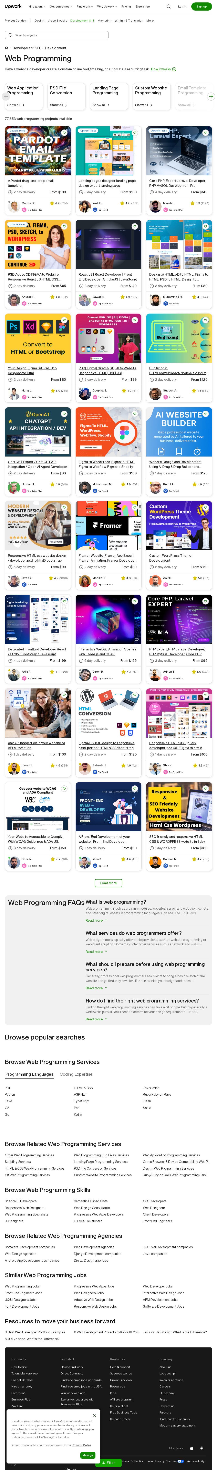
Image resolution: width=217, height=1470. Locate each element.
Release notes (120, 1419)
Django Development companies (97, 1254)
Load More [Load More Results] (108, 883)
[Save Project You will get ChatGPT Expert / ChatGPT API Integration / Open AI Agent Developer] (64, 414)
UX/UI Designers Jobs (21, 1300)
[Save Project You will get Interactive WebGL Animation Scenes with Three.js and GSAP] (135, 601)
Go (7, 1115)
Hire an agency (21, 1386)
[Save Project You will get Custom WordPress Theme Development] (205, 507)
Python (10, 1094)
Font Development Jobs (22, 1306)
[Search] (168, 6)
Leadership (167, 1373)
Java (8, 1101)
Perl (77, 1108)
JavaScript (151, 1088)
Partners (165, 1412)
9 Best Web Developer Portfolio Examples (35, 1332)
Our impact (167, 1393)
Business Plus (20, 1399)
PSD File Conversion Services (95, 1168)
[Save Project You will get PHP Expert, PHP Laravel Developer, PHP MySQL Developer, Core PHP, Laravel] (205, 601)
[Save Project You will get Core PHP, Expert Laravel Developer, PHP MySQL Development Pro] (205, 132)
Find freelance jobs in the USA (81, 1386)
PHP (8, 1088)
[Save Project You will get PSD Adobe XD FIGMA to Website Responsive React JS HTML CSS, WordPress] (64, 226)
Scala (147, 1108)
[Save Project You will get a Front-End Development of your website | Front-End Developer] (135, 788)
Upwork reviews (121, 1380)
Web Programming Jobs (22, 1286)
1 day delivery (162, 473)
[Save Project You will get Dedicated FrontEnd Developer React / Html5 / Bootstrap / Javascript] (64, 601)
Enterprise (18, 1393)
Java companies (155, 1254)
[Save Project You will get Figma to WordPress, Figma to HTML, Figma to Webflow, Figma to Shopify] (135, 414)
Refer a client (119, 1406)
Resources (117, 1386)
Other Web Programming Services (29, 1155)
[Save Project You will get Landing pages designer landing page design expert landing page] (135, 132)
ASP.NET (80, 1094)
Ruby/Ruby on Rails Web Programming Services (177, 1175)
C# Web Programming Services (27, 1175)
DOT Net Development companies (168, 1247)
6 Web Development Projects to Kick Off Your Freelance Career (108, 1332)
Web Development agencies (94, 1247)
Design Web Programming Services (168, 1168)
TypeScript (82, 1101)
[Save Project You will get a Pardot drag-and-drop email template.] (64, 132)
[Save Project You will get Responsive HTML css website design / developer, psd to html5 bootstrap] (64, 507)
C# (7, 1108)
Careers (164, 1386)
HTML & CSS (83, 1088)
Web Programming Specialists (26, 1214)
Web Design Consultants (92, 1208)
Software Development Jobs (163, 1306)
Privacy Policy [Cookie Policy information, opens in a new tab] (82, 1445)
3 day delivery (92, 286)
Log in (182, 6)
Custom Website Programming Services (103, 1175)
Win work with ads (73, 1393)
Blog (113, 1393)
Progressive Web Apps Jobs (94, 1286)
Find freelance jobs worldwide (81, 1380)
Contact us (166, 1406)
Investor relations (171, 1380)
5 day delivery (92, 192)
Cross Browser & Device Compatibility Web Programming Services (177, 1162)
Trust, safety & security (174, 1419)
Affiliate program (121, 1399)
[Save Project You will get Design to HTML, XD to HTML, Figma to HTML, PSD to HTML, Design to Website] (205, 226)
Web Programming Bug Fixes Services (101, 1155)
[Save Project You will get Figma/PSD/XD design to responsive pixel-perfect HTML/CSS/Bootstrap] (135, 695)
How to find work (72, 1367)
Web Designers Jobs (89, 1293)
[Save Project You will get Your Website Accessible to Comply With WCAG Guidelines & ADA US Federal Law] (64, 788)
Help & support (120, 1367)
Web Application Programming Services (171, 1155)
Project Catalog (16, 20)
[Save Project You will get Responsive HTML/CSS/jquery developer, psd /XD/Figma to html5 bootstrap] (205, 695)
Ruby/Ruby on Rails (157, 1094)
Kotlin (78, 1115)
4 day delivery (163, 192)
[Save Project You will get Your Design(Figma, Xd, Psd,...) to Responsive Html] (64, 320)
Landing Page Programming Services (101, 1162)
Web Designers (154, 1208)
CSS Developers (154, 1201)
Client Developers (155, 1214)
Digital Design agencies (91, 1260)
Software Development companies (30, 1247)
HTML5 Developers (88, 1221)
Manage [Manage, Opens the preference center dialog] (88, 1455)
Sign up (202, 6)
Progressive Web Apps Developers (99, 1214)
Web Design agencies (20, 1254)
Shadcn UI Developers (21, 1201)
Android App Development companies (32, 1260)
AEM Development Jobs (160, 1300)
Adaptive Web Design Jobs (93, 1300)
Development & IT (27, 48)
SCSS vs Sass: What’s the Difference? (32, 1339)
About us (165, 1367)
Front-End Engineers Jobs (23, 1293)
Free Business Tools (123, 1412)
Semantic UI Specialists (91, 1201)
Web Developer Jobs (158, 1286)
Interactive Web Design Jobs (163, 1293)
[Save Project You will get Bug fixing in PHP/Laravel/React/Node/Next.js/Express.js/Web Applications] (205, 320)
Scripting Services (18, 1162)
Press (163, 1399)
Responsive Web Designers (24, 1208)
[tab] (30, 1074)
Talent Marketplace (24, 1373)
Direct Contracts (72, 1373)
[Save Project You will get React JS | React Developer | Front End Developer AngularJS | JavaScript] (135, 226)
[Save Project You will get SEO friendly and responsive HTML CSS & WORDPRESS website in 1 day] (205, 788)
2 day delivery (21, 192)
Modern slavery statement (177, 1425)
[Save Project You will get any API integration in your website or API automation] (64, 695)
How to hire (19, 1367)
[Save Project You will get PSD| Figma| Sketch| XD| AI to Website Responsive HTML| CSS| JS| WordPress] (135, 320)
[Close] (94, 1415)
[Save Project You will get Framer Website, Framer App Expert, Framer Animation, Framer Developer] (135, 507)
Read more (97, 920)
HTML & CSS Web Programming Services (34, 1168)
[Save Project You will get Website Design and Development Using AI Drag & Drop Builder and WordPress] (205, 414)
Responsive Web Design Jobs (95, 1306)
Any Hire (17, 1406)
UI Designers (14, 1221)
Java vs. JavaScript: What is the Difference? (175, 1332)
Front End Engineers (157, 1221)
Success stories (121, 1373)
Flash (147, 1101)
